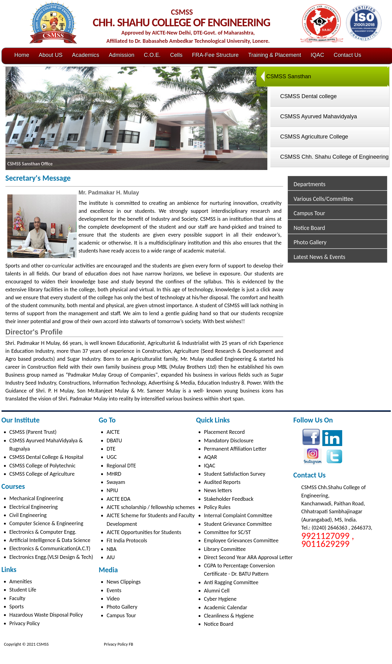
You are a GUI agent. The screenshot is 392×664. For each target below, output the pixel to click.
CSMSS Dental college (308, 96)
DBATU (114, 440)
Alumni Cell (217, 590)
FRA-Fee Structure (215, 55)
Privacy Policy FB (118, 644)
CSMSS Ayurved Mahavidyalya (318, 116)
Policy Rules (217, 507)
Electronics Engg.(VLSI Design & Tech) (51, 557)
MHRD (114, 473)
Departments (309, 184)
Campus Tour (309, 213)
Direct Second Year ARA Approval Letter (248, 557)
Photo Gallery (310, 242)
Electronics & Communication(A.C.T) (49, 548)
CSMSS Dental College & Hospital (46, 457)
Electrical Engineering (33, 507)
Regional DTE (121, 465)
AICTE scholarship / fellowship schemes (151, 507)
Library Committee (225, 549)
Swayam (116, 482)
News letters (218, 490)
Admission (121, 55)
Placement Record (224, 432)
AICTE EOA (118, 499)
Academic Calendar (225, 607)
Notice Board (309, 227)
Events (114, 590)
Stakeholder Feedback (229, 499)
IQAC (317, 55)
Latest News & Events (319, 256)
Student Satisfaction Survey (235, 473)
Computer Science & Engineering (46, 523)
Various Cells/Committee (323, 198)
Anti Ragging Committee (231, 582)
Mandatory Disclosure (229, 440)
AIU (111, 557)
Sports (16, 606)
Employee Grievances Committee (241, 540)
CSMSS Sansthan (288, 76)
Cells (176, 55)
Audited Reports (222, 482)
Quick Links (213, 419)
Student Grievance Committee (238, 524)
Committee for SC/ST (227, 532)
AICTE (113, 432)
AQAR (210, 457)
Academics (85, 55)
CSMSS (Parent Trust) (33, 432)
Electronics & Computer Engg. (42, 532)
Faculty (17, 598)
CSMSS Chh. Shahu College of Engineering (334, 157)
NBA (111, 549)
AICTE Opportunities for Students (144, 532)
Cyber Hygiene (220, 599)
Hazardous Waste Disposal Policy (46, 614)
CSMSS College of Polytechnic (42, 465)
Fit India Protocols (127, 540)
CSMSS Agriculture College (314, 137)
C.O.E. (152, 55)
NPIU (112, 490)
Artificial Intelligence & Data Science (49, 540)
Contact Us (347, 55)
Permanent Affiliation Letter (235, 448)
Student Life (22, 589)
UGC (112, 457)
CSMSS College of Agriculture (42, 473)
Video (113, 598)
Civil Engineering (28, 515)
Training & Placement (274, 55)
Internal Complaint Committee (238, 515)
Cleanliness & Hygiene (229, 615)
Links (9, 569)
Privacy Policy (24, 623)
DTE (111, 448)
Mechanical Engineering (36, 498)
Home (21, 55)
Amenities (20, 581)
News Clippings (124, 581)
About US (51, 55)
